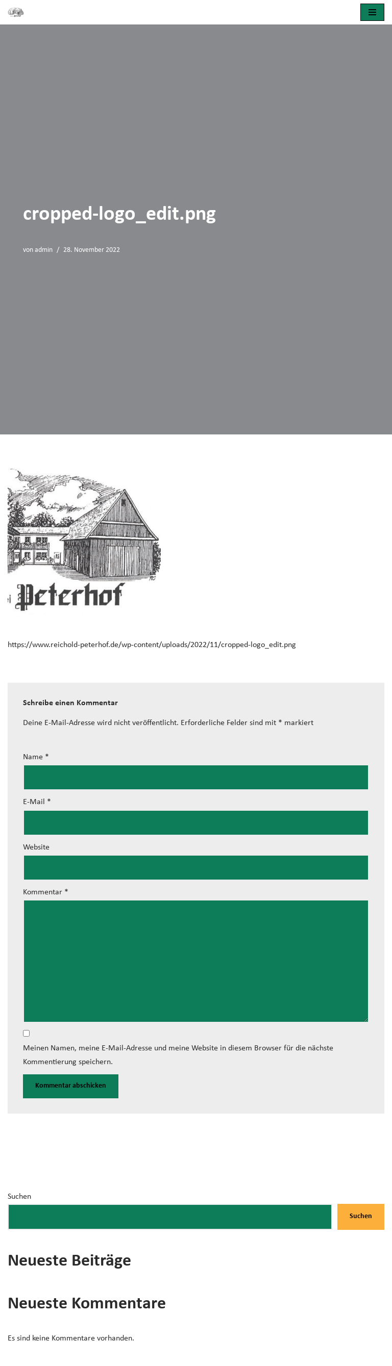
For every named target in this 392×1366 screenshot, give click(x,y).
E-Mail (37, 802)
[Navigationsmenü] (372, 12)
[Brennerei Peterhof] (18, 12)
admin (44, 250)
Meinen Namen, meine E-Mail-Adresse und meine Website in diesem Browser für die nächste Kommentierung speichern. (178, 1055)
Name (36, 757)
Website (36, 847)
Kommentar (45, 892)
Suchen (19, 1197)
